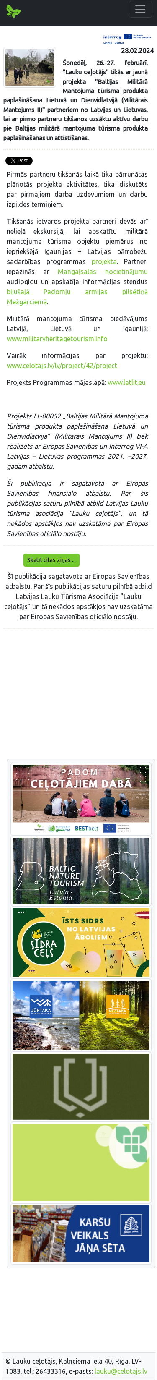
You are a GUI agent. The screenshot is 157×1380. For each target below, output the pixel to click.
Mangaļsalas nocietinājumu (102, 271)
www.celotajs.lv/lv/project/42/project (62, 365)
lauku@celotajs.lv (121, 1371)
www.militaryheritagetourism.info (57, 338)
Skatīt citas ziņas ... (51, 560)
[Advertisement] (78, 694)
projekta (104, 261)
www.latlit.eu (127, 382)
